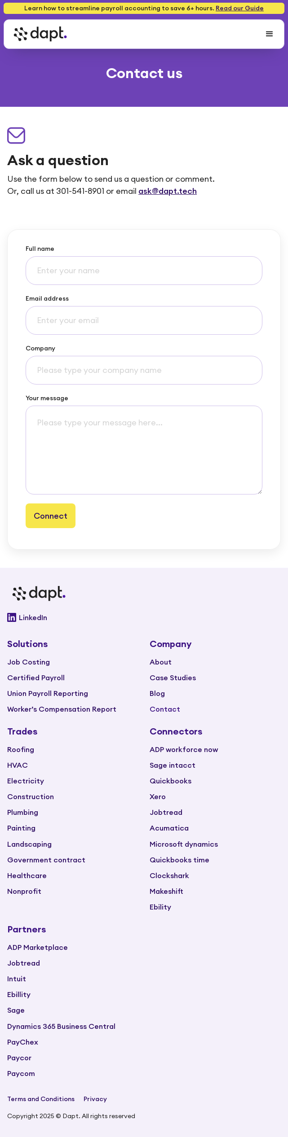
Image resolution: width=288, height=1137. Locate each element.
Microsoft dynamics (184, 844)
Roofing (20, 749)
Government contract (46, 859)
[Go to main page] (144, 593)
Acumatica (169, 827)
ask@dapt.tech (167, 191)
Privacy (95, 1099)
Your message (47, 398)
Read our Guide (240, 8)
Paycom (21, 1073)
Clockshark (169, 875)
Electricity (25, 780)
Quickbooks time (179, 859)
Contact (165, 708)
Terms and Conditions (41, 1099)
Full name (40, 249)
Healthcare (27, 875)
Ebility (160, 906)
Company (40, 348)
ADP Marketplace (37, 947)
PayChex (22, 1041)
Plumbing (22, 812)
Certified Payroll (36, 677)
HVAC (17, 765)
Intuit (16, 978)
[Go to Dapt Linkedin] (144, 617)
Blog (157, 693)
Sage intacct (172, 765)
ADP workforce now (184, 749)
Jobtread (166, 812)
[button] (269, 34)
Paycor (19, 1057)
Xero (158, 796)
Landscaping (29, 844)
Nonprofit (24, 891)
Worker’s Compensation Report (61, 708)
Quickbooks (170, 780)
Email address (47, 298)
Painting (21, 827)
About (161, 661)
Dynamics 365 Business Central (61, 1026)
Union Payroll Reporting (47, 693)
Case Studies (173, 677)
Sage (16, 1010)
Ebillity (19, 994)
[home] (38, 34)
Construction (30, 796)
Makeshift (166, 891)
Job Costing (28, 661)
